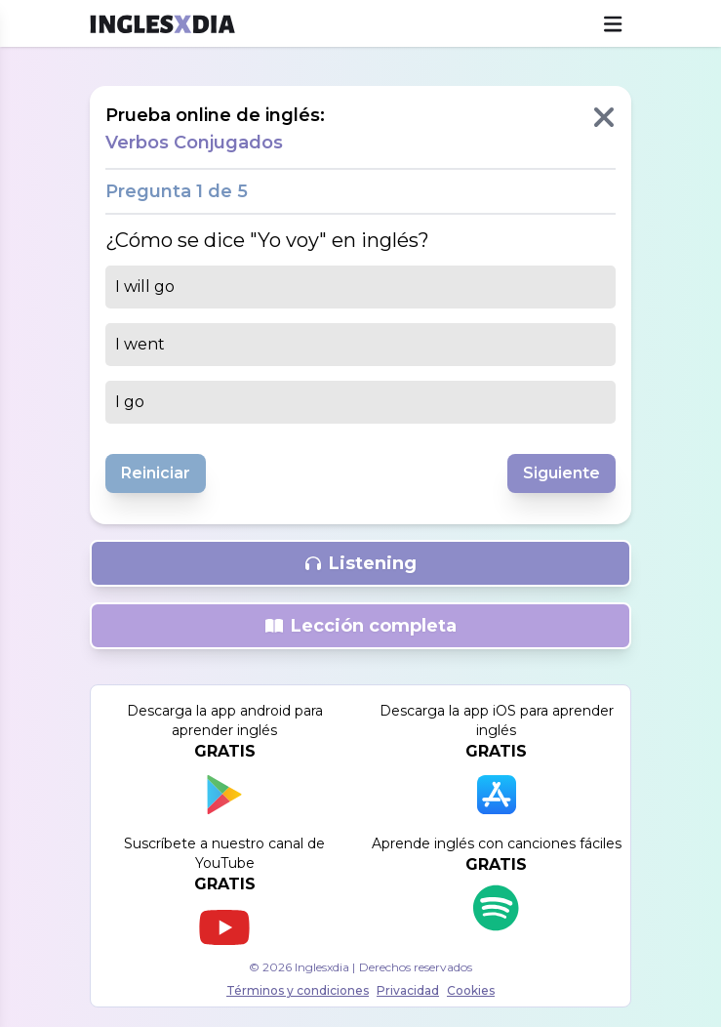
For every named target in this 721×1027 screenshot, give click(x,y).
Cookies (471, 990)
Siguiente (561, 473)
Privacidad (408, 990)
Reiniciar (155, 473)
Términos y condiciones (297, 990)
